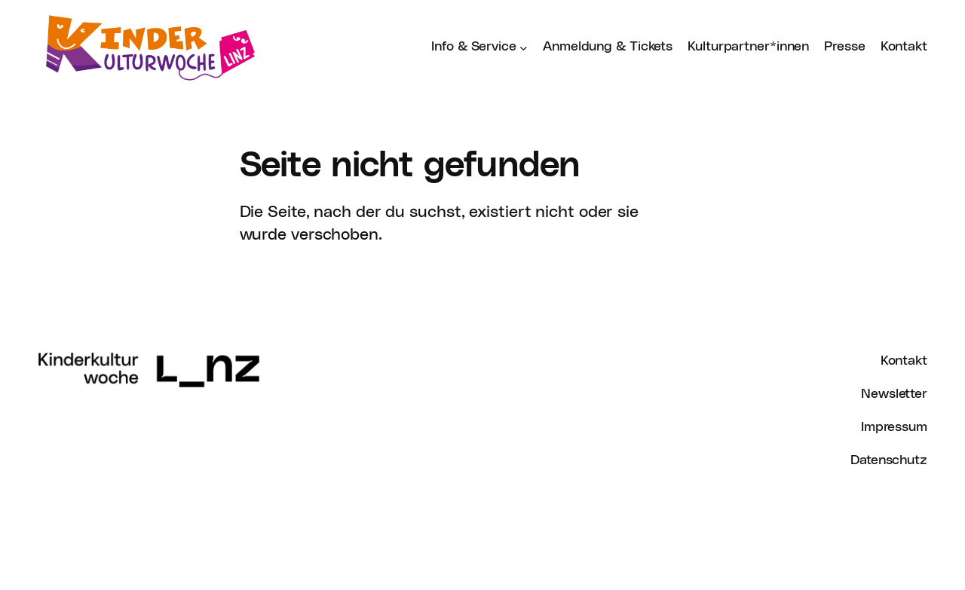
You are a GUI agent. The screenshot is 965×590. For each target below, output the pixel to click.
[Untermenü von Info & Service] (523, 47)
